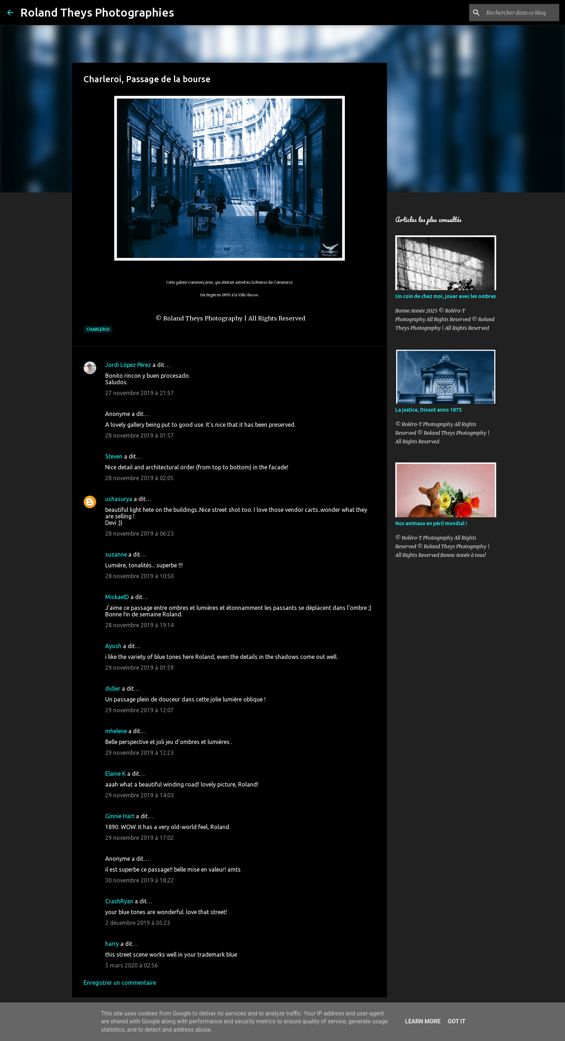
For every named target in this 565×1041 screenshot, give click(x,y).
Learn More (422, 1021)
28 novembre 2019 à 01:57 (139, 435)
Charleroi (98, 329)
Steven (114, 456)
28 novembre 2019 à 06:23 (139, 533)
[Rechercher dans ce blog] (521, 12)
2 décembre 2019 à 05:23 (137, 923)
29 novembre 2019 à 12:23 (139, 752)
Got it (456, 1021)
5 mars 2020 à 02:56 (131, 965)
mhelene (116, 731)
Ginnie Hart (119, 816)
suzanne (116, 554)
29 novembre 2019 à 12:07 (139, 710)
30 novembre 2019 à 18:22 (139, 880)
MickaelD (117, 597)
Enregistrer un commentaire (120, 982)
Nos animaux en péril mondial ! (431, 523)
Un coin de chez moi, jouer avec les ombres (445, 296)
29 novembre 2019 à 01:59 (139, 667)
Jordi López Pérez (128, 365)
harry (112, 943)
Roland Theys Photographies (97, 12)
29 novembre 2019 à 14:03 (139, 795)
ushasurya (118, 499)
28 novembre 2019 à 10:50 (139, 576)
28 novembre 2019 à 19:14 (139, 625)
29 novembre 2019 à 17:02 (139, 837)
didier (112, 688)
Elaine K (115, 773)
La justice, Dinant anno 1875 (428, 410)
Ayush (113, 646)
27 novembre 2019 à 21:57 (139, 393)
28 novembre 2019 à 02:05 (139, 478)
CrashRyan (119, 901)
